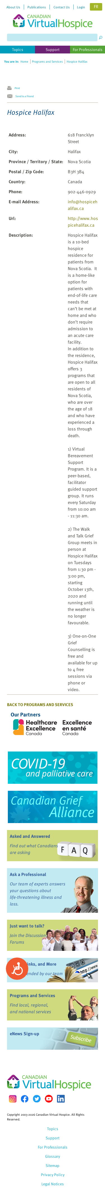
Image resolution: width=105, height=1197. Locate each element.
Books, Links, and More (33, 964)
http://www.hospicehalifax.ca (83, 221)
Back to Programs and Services (40, 704)
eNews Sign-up (24, 1033)
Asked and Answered (30, 836)
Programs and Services (32, 995)
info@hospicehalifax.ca (82, 205)
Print (17, 88)
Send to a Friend (24, 96)
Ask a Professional (28, 874)
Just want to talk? (27, 925)
